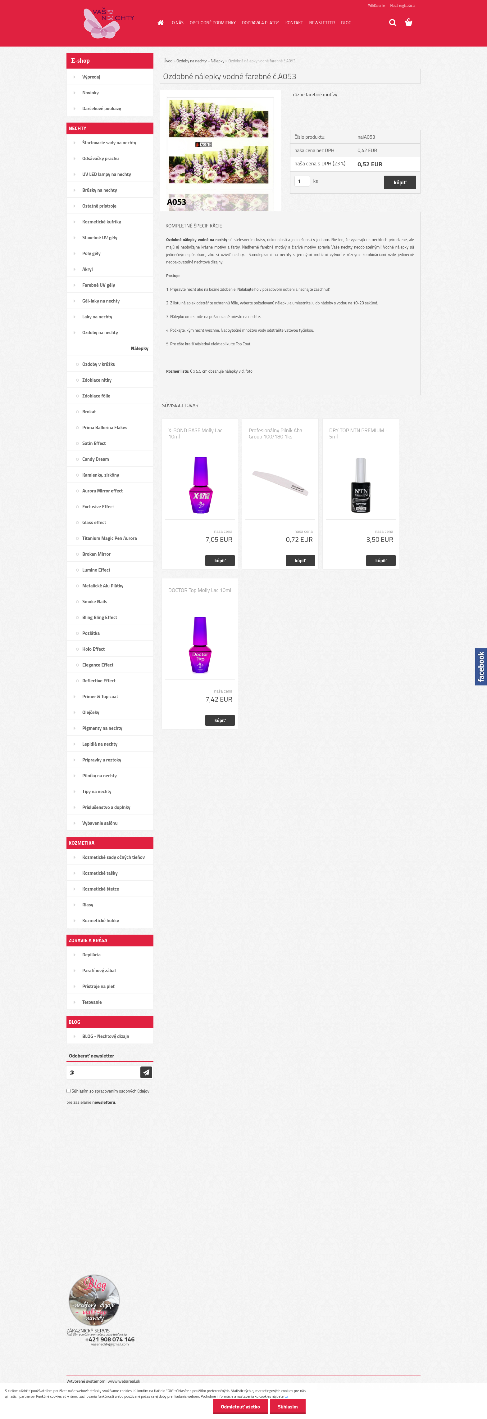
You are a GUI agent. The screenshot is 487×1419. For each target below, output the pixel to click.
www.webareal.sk (124, 1381)
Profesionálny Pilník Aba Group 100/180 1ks (275, 433)
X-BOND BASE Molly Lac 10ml (195, 433)
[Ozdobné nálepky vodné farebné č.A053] (220, 93)
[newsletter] (146, 1072)
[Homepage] (160, 23)
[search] (392, 23)
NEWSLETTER (322, 22)
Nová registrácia (402, 5)
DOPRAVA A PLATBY (260, 22)
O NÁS (178, 22)
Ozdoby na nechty (191, 61)
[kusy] (302, 181)
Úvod (168, 61)
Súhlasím (288, 1406)
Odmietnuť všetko (240, 1406)
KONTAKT (294, 22)
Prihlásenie (376, 5)
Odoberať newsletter (91, 1055)
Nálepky (217, 61)
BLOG (346, 22)
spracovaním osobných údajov (122, 1091)
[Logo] (109, 22)
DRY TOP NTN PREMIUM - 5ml (358, 433)
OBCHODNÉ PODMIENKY (213, 22)
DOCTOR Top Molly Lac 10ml (199, 590)
